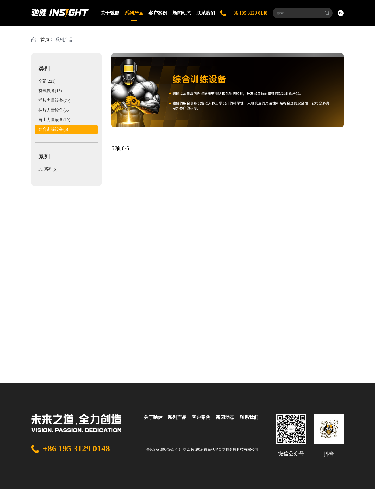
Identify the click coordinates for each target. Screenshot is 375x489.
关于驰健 (110, 13)
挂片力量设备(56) (54, 110)
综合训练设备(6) (53, 129)
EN (340, 13)
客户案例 (157, 13)
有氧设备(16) (50, 91)
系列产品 (133, 15)
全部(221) (47, 81)
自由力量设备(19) (54, 119)
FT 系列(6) (47, 169)
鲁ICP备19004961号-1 (163, 449)
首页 (45, 39)
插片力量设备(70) (54, 100)
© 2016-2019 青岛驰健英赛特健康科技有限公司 (220, 449)
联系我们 (205, 13)
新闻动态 (181, 13)
